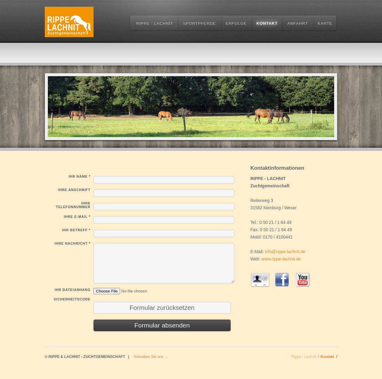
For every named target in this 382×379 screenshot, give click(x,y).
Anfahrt (297, 23)
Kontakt (267, 23)
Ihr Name (79, 176)
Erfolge (236, 23)
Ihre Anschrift (74, 190)
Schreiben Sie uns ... (151, 357)
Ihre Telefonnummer (73, 205)
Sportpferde (199, 23)
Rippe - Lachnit (154, 23)
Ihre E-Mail (77, 216)
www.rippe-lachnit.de (281, 259)
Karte (325, 23)
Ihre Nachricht (72, 243)
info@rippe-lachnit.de (285, 251)
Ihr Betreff (76, 230)
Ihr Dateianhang (72, 290)
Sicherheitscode (72, 299)
